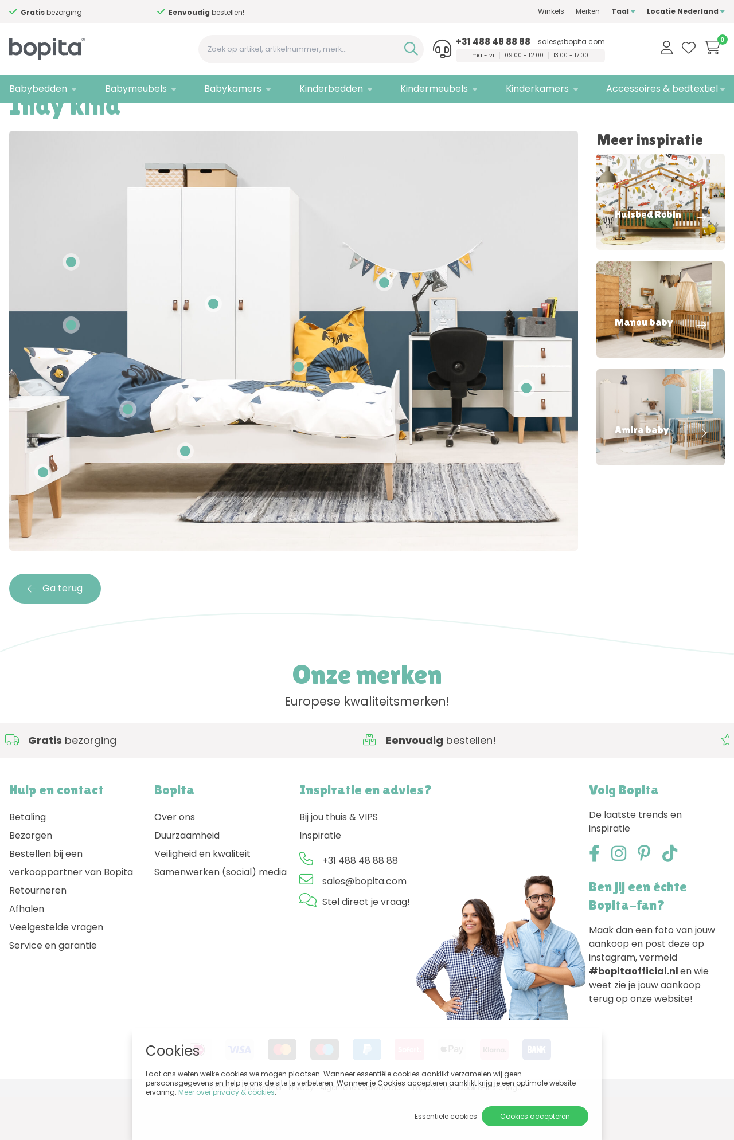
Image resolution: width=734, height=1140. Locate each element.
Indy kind (105, 118)
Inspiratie (60, 118)
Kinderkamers (537, 88)
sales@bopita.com (571, 41)
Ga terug (55, 631)
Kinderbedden (331, 88)
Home (20, 118)
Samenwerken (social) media (220, 915)
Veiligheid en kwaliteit (202, 897)
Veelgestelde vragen (56, 970)
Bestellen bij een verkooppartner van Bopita (71, 906)
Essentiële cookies (446, 1116)
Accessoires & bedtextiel (662, 88)
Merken (588, 11)
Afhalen (26, 952)
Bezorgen (30, 879)
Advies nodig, (63, 12)
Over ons (174, 860)
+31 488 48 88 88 (493, 41)
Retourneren (38, 934)
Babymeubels (136, 88)
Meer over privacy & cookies (226, 1092)
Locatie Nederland (686, 11)
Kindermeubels (434, 88)
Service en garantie (53, 989)
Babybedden (38, 88)
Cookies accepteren (535, 1116)
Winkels (551, 11)
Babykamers (232, 88)
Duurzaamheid (187, 879)
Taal (623, 11)
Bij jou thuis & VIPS (338, 860)
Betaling (27, 860)
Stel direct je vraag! (366, 945)
